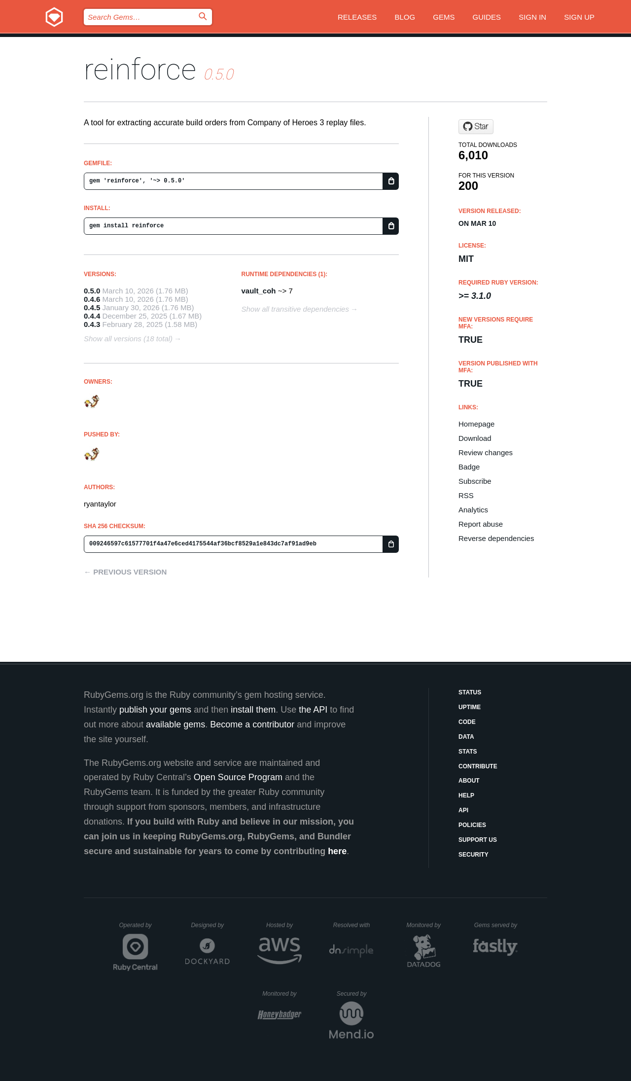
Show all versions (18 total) (128, 338)
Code (467, 722)
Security (473, 854)
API (463, 810)
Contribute (477, 766)
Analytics (473, 509)
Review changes (485, 452)
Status (469, 692)
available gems (175, 724)
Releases (357, 17)
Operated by (138, 929)
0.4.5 (92, 307)
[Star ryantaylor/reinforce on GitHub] (475, 126)
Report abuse (480, 524)
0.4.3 (92, 324)
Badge (469, 467)
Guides (487, 17)
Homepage (476, 424)
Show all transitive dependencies (295, 309)
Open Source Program (238, 777)
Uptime (469, 707)
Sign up (579, 17)
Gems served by (496, 925)
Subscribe (474, 481)
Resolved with (353, 925)
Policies (472, 825)
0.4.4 (92, 316)
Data (466, 736)
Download (474, 438)
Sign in (532, 17)
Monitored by (426, 925)
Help (466, 795)
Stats (467, 751)
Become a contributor (252, 724)
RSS (466, 495)
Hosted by (284, 925)
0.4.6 (92, 299)
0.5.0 (92, 291)
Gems (444, 17)
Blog (404, 17)
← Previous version (125, 572)
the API (313, 710)
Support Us (477, 839)
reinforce (140, 69)
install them (253, 710)
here (337, 851)
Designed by (210, 925)
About (469, 780)
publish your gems (155, 710)
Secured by (355, 993)
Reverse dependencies (496, 538)
